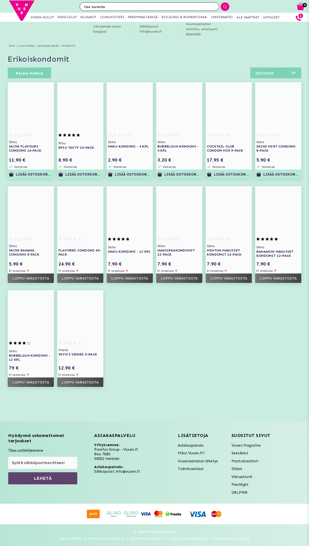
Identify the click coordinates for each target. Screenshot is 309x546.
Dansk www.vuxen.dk (231, 538)
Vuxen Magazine (246, 445)
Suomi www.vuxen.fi (147, 538)
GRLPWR (239, 492)
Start (12, 45)
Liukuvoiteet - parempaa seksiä (38, 45)
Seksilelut (240, 453)
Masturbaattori (245, 461)
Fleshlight (240, 484)
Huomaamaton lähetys (198, 461)
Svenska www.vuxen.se (104, 538)
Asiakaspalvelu (191, 445)
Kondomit (68, 45)
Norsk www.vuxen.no (189, 538)
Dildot (237, 469)
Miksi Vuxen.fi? (191, 453)
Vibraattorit (242, 477)
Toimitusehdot (191, 469)
